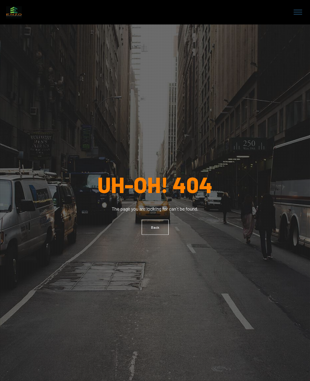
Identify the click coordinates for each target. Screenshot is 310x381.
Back (155, 227)
